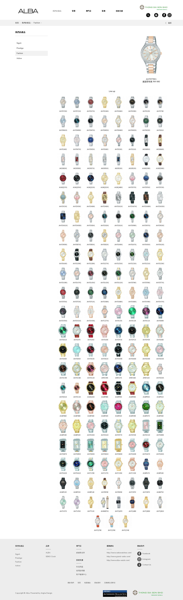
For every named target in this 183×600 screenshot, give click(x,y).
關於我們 (71, 583)
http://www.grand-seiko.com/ (119, 556)
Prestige (20, 48)
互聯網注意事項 (109, 583)
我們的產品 (57, 11)
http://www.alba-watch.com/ (118, 560)
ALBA (48, 553)
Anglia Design (46, 593)
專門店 (88, 11)
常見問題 (79, 567)
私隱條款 (87, 583)
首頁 (17, 23)
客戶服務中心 (81, 574)
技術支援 (119, 11)
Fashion (37, 23)
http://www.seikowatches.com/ (119, 553)
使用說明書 (80, 571)
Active (19, 58)
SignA (19, 43)
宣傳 (103, 11)
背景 (73, 11)
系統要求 (97, 583)
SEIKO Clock (51, 556)
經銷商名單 (80, 553)
